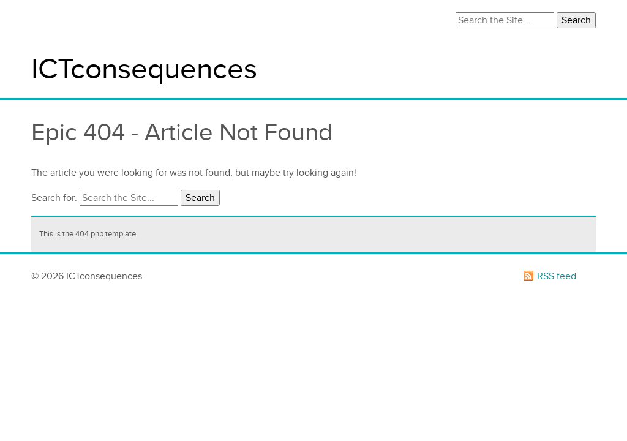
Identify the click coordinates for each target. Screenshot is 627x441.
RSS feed (556, 276)
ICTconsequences (144, 69)
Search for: (54, 198)
